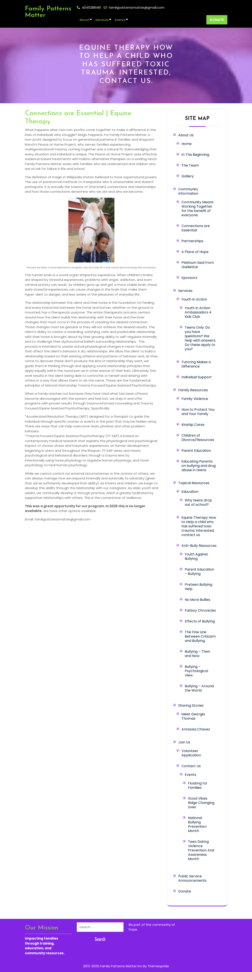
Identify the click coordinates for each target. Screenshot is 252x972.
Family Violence (194, 398)
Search (100, 939)
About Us (186, 135)
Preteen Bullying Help (198, 586)
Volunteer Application (191, 753)
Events (120, 19)
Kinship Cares (192, 424)
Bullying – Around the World (199, 688)
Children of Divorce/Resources (197, 437)
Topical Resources (193, 482)
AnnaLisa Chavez (195, 729)
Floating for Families (197, 785)
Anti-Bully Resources (199, 545)
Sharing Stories (191, 705)
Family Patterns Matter (48, 12)
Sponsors (189, 277)
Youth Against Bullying (196, 556)
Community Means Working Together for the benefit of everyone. (197, 209)
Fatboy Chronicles (200, 610)
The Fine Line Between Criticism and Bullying (200, 636)
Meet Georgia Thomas (193, 716)
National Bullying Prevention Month (197, 824)
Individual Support (196, 377)
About (84, 19)
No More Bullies (197, 599)
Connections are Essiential (195, 228)
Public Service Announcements (192, 878)
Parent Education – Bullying (199, 571)
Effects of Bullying (200, 621)
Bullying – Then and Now (197, 653)
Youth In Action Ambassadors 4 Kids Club (198, 312)
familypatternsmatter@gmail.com (136, 7)
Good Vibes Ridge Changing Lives (201, 803)
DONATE (217, 19)
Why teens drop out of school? (198, 502)
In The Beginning (195, 154)
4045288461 (91, 7)
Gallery (187, 176)
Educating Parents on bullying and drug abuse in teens (198, 465)
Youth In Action (194, 299)
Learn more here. (152, 929)
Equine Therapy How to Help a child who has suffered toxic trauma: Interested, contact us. (198, 526)
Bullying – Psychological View (196, 671)
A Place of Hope (195, 251)
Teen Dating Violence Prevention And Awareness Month (201, 850)
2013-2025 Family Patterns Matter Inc (112, 966)
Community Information (188, 191)
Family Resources (193, 390)
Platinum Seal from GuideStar (197, 264)
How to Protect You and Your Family (197, 411)
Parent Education (196, 450)
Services (102, 19)
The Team (190, 165)
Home (186, 143)
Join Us (184, 742)
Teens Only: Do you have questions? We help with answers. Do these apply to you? (200, 338)
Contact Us (191, 766)
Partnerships (192, 241)
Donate (184, 891)
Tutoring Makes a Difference (196, 364)
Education (189, 491)
